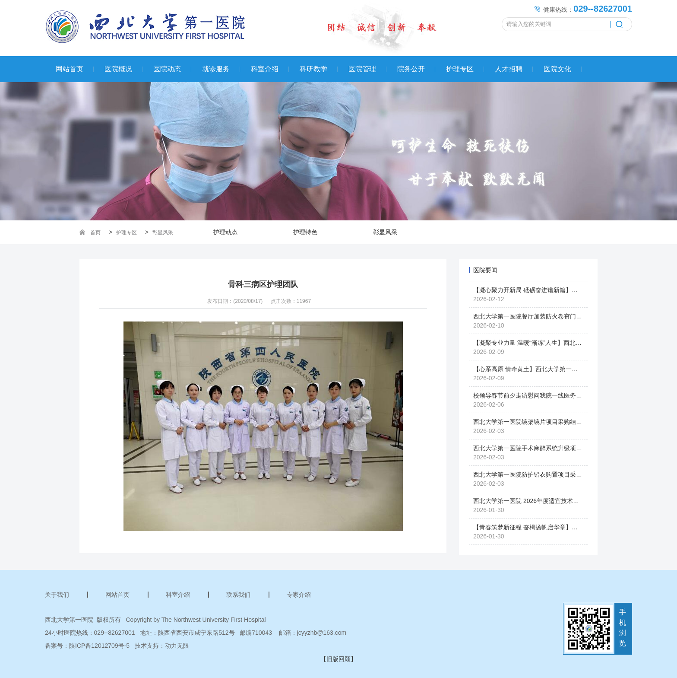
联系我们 (238, 595)
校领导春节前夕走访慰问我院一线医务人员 (530, 395)
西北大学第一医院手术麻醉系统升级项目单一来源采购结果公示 (557, 448)
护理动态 (225, 232)
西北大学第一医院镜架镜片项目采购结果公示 (533, 421)
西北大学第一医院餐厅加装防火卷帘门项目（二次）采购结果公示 (561, 316)
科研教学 (313, 69)
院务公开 (411, 69)
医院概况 (118, 69)
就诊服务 (216, 69)
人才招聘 (508, 69)
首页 (95, 232)
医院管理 (362, 69)
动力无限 (177, 645)
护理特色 (305, 232)
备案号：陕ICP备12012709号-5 (87, 645)
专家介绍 (299, 595)
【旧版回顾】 (338, 659)
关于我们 (57, 595)
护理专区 (460, 69)
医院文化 (557, 69)
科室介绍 (264, 69)
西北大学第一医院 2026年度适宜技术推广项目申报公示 (547, 500)
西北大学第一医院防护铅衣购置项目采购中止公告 (539, 474)
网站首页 (69, 69)
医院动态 (167, 69)
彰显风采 (162, 232)
